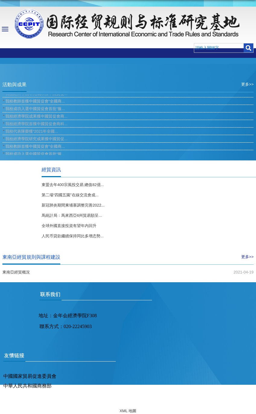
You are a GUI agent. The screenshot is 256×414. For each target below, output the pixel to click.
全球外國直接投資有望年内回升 (69, 225)
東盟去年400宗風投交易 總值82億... (73, 184)
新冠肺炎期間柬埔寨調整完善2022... (73, 205)
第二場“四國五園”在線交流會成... (70, 195)
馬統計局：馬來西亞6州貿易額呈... (72, 215)
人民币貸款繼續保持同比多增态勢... (73, 236)
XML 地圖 (128, 411)
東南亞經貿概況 (16, 272)
